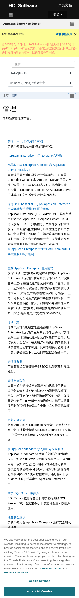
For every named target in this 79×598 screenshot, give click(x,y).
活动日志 (13, 322)
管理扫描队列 (16, 380)
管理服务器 (15, 361)
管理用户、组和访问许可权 (25, 141)
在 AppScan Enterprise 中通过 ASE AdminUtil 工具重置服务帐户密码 (39, 251)
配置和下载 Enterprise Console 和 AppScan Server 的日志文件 (36, 167)
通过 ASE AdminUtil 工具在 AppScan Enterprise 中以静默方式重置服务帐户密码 (39, 206)
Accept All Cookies (39, 592)
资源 (56, 14)
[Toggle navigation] (11, 14)
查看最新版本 (64, 34)
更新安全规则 (16, 420)
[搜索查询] (43, 64)
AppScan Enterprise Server (21, 23)
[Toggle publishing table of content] (72, 96)
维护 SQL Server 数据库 (23, 493)
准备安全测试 (16, 517)
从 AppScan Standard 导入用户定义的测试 (35, 449)
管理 (14, 95)
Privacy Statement (16, 573)
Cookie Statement (50, 569)
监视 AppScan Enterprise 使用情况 (30, 268)
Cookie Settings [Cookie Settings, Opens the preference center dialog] (39, 582)
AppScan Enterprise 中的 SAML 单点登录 (35, 155)
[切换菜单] (72, 23)
